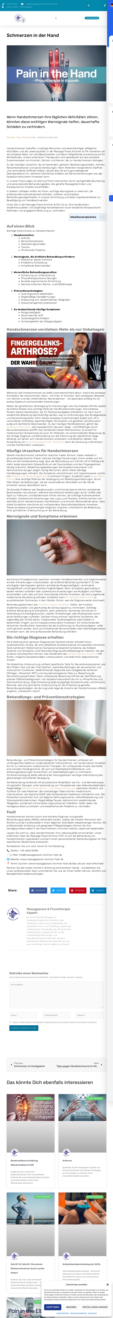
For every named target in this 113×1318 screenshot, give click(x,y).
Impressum (92, 1313)
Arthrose (67, 1159)
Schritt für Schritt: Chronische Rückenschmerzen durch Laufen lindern (27, 1267)
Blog (18, 137)
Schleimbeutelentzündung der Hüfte (81, 1263)
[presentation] (105, 5)
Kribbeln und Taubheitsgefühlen (29, 476)
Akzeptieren (52, 1307)
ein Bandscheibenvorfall (79, 597)
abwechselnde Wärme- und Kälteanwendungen (49, 788)
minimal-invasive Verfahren (54, 604)
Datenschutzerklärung (78, 1313)
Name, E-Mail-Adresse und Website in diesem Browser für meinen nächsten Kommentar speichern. (55, 1021)
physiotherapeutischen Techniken (45, 442)
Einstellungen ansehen (95, 1307)
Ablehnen (71, 1307)
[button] (107, 1284)
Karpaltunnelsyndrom (19, 427)
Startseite (11, 137)
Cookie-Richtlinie (62, 1313)
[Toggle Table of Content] (101, 217)
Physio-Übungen (29, 137)
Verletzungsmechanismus (82, 653)
